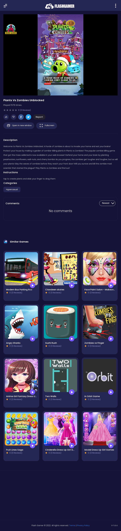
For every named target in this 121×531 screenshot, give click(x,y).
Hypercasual (12, 189)
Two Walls (50, 396)
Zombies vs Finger (94, 343)
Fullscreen (46, 125)
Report (39, 116)
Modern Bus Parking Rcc (19, 289)
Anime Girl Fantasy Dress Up (21, 396)
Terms (72, 525)
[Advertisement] (21, 496)
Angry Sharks (13, 343)
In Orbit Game (92, 396)
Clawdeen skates (54, 289)
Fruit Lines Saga (14, 449)
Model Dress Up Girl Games (99, 449)
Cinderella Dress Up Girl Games (62, 449)
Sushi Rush (51, 343)
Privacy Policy (83, 525)
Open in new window (19, 125)
